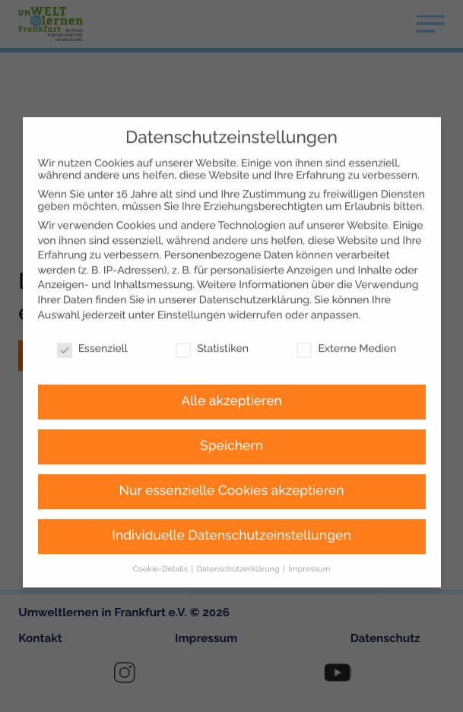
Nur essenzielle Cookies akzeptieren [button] (231, 455)
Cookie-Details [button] (161, 533)
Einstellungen (191, 279)
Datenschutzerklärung (254, 264)
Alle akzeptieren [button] (231, 365)
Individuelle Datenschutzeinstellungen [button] (231, 500)
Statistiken (212, 313)
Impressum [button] (309, 533)
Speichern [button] (231, 410)
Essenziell (92, 313)
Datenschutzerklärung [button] (239, 533)
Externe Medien (346, 313)
